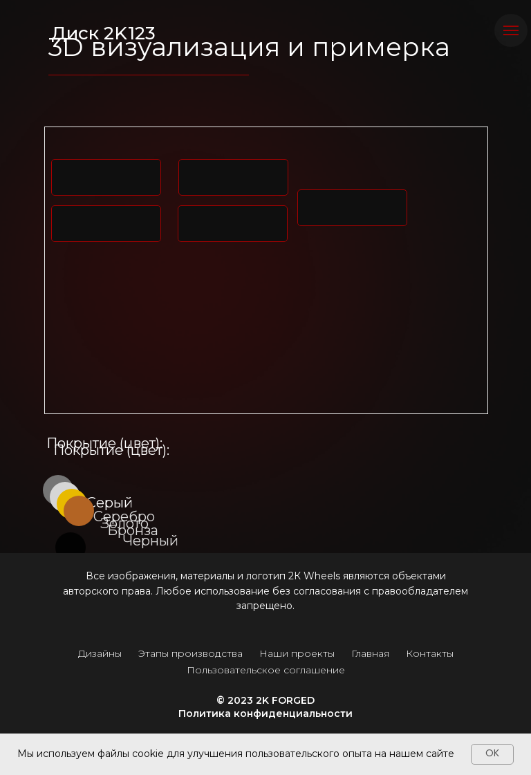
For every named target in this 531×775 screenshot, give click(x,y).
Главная (370, 653)
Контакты (430, 653)
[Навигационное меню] (511, 30)
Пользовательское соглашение (266, 670)
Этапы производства (190, 653)
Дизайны (100, 653)
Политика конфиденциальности (265, 713)
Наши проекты (297, 653)
